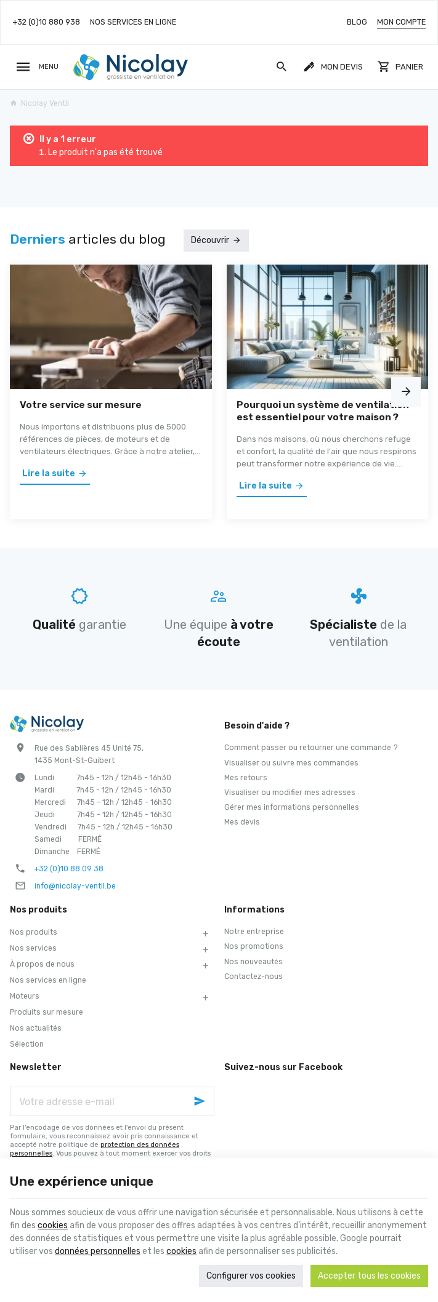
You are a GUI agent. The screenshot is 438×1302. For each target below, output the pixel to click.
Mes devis (242, 822)
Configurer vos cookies (251, 1276)
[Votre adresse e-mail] (112, 1101)
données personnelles (97, 1251)
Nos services (33, 948)
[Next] (406, 392)
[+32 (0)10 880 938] (46, 22)
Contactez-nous (253, 976)
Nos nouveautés (253, 961)
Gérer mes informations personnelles (291, 807)
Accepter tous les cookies (369, 1276)
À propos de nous (42, 964)
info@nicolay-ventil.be (75, 886)
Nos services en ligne (48, 980)
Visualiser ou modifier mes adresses (289, 792)
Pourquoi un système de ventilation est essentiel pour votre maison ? (323, 411)
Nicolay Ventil (39, 103)
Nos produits (33, 932)
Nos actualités (36, 1028)
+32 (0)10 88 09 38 (68, 869)
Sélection (27, 1044)
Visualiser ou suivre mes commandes (291, 763)
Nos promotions (253, 946)
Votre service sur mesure (81, 404)
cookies (53, 1225)
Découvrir (210, 240)
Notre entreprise (254, 931)
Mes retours (245, 777)
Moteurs (24, 996)
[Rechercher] (281, 67)
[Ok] (199, 1101)
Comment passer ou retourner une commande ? (311, 747)
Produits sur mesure (46, 1012)
